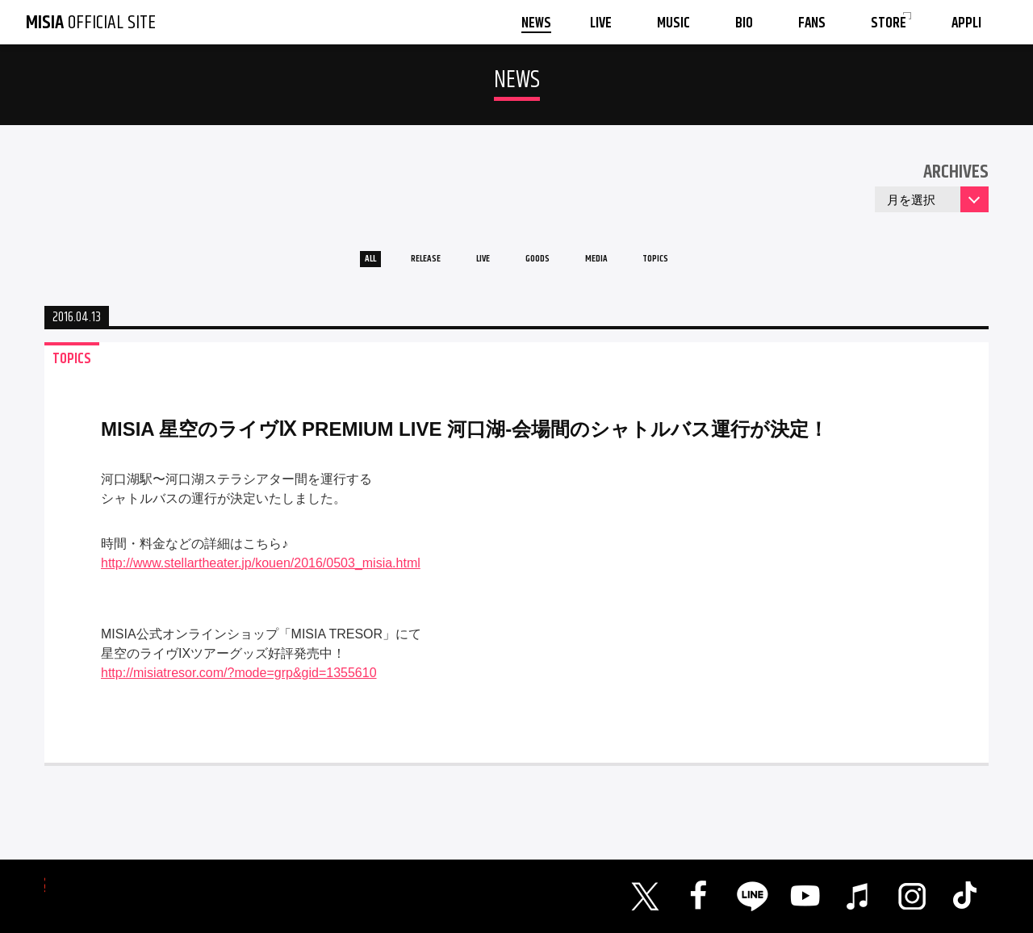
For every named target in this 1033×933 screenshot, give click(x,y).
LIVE (472, 265)
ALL (319, 265)
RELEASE (395, 265)
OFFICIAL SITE (91, 22)
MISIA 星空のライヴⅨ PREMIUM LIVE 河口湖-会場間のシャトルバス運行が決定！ (464, 440)
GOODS (545, 265)
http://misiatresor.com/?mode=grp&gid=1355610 (239, 684)
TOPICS (704, 265)
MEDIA (624, 265)
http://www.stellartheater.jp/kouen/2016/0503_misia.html (260, 574)
